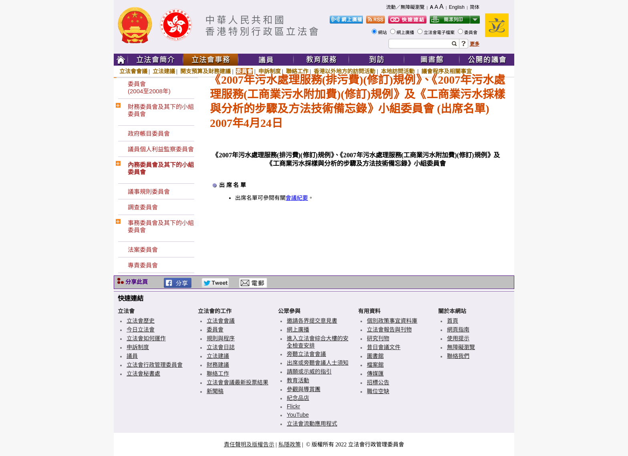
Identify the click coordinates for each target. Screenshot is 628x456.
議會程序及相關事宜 (446, 71)
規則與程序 (221, 338)
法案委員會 (143, 249)
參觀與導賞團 (303, 389)
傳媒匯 (375, 373)
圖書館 (375, 356)
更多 (474, 44)
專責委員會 (143, 265)
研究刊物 (378, 338)
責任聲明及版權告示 (249, 444)
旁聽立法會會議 (306, 354)
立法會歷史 (141, 320)
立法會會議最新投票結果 (237, 382)
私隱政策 (289, 444)
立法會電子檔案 (440, 32)
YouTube (298, 415)
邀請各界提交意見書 (312, 320)
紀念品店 (298, 398)
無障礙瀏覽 (461, 347)
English (457, 7)
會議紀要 (297, 198)
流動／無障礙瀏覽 (405, 7)
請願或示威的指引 (309, 371)
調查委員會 (143, 207)
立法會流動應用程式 (312, 423)
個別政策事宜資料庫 (392, 320)
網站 (383, 32)
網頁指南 (458, 329)
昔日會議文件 (384, 347)
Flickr (293, 406)
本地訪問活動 (398, 71)
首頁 (452, 320)
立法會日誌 (221, 347)
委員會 (471, 32)
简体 (474, 7)
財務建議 (218, 365)
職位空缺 (378, 391)
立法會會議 (133, 71)
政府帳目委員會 (149, 133)
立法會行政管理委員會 (155, 365)
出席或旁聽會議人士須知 (317, 363)
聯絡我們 (458, 356)
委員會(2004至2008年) (149, 87)
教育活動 (298, 380)
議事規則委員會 (149, 191)
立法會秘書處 (143, 373)
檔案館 (375, 365)
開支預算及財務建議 (205, 71)
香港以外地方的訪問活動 (344, 71)
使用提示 (458, 338)
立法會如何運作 (146, 338)
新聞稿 (215, 391)
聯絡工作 (297, 71)
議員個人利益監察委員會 (161, 149)
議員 (132, 356)
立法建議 (164, 71)
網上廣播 (406, 32)
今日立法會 (141, 329)
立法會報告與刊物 (389, 329)
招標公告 (378, 382)
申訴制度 (269, 71)
